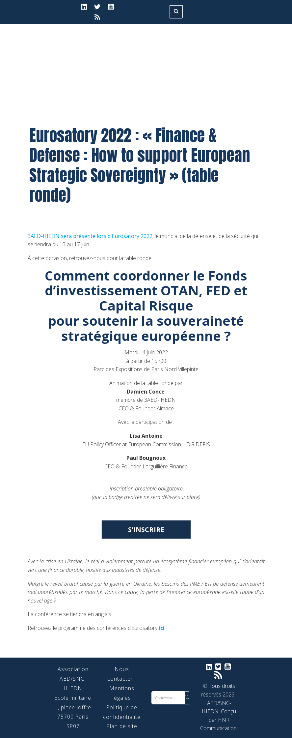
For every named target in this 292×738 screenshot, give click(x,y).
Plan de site (121, 726)
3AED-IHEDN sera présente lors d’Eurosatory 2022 (90, 236)
